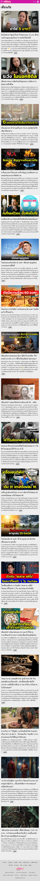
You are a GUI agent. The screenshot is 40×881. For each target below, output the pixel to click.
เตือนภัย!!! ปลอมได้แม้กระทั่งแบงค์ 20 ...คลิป (18, 402)
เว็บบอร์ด (10, 862)
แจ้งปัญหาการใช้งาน (32, 875)
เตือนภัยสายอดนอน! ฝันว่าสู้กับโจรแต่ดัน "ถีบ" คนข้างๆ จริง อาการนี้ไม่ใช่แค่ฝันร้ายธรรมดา (19, 357)
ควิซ (21, 865)
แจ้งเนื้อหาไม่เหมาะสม (20, 878)
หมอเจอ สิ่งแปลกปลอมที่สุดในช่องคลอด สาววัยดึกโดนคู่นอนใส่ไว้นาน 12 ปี (19, 447)
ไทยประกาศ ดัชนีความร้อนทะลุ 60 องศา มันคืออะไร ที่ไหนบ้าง (20, 310)
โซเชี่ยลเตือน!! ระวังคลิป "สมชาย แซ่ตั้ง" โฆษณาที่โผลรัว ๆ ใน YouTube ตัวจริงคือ (17, 587)
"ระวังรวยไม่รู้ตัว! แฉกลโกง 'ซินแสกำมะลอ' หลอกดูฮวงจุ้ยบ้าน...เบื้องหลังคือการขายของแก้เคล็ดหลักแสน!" (19, 784)
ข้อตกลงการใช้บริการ (9, 872)
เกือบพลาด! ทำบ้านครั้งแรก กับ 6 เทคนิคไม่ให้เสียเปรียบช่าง (19, 129)
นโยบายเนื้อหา (32, 872)
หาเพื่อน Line (26, 862)
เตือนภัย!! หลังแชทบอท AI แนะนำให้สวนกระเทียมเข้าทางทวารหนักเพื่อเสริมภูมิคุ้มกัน (18, 633)
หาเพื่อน (16, 862)
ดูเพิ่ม (15, 53)
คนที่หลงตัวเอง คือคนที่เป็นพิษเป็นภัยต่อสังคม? (19, 219)
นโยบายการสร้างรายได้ (8, 875)
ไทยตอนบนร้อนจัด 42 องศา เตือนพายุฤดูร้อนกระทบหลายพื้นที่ (19, 264)
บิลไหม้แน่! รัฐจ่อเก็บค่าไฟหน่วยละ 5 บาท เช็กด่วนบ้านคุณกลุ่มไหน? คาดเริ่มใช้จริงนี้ (19, 36)
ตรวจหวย (16, 865)
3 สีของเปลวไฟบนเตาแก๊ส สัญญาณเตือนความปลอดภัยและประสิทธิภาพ (19, 174)
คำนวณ (25, 865)
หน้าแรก (5, 862)
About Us (17, 875)
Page (30, 865)
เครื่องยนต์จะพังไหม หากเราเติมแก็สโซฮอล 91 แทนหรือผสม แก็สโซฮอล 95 (19, 493)
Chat (20, 862)
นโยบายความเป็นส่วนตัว (21, 872)
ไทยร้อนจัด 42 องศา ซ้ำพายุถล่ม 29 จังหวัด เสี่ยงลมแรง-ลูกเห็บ (18, 540)
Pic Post (11, 865)
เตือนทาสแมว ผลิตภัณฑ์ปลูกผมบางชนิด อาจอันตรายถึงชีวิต (19, 82)
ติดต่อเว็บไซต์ (24, 875)
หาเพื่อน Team (33, 862)
